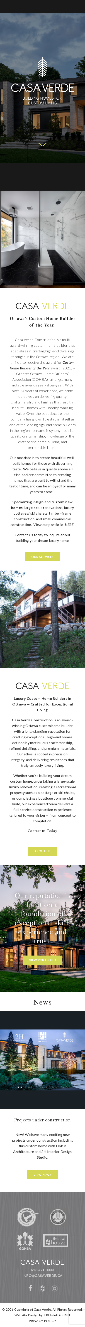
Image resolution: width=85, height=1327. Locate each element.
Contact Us (24, 535)
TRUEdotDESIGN (57, 1315)
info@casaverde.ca (42, 1275)
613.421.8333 (42, 1270)
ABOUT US (42, 851)
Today (52, 831)
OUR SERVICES (42, 557)
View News (42, 1175)
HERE (69, 524)
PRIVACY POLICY (42, 1321)
